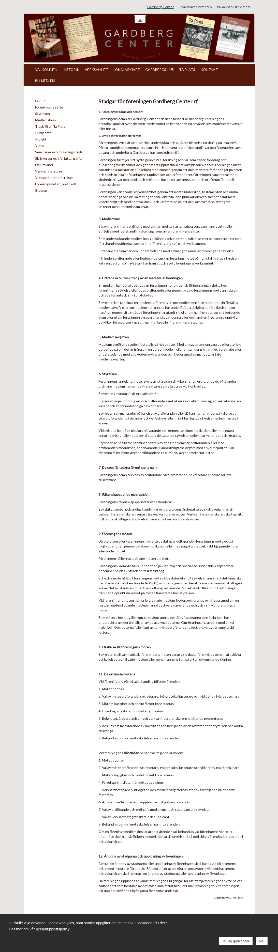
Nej (261, 941)
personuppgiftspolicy (53, 929)
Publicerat (43, 133)
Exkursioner (44, 165)
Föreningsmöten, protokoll (55, 184)
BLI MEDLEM (45, 80)
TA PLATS (187, 69)
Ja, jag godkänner (235, 941)
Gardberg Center (160, 7)
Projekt (40, 139)
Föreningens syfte (49, 107)
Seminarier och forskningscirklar (59, 152)
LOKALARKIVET (127, 69)
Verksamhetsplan (48, 171)
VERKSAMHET (96, 69)
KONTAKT (209, 69)
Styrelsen (42, 113)
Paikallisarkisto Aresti (233, 7)
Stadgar (41, 190)
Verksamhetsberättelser (54, 177)
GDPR (40, 101)
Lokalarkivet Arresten (195, 7)
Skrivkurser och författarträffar (59, 158)
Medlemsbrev (45, 120)
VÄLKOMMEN (46, 69)
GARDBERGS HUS (159, 69)
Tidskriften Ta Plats (50, 126)
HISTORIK (71, 69)
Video (39, 145)
